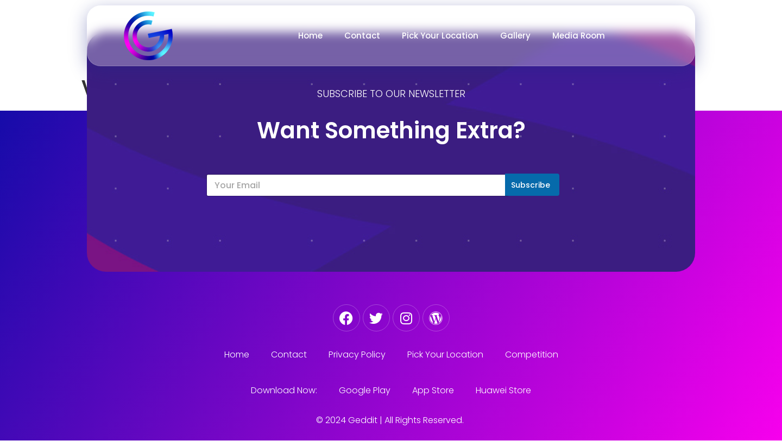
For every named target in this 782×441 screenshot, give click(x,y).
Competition (531, 354)
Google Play (364, 390)
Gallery (515, 35)
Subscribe (530, 185)
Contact (362, 35)
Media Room (578, 35)
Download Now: (284, 390)
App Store (433, 390)
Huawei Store (503, 390)
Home (310, 35)
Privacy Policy (357, 354)
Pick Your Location (440, 35)
